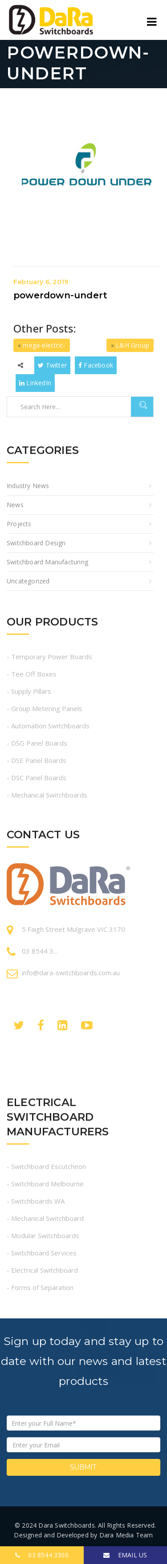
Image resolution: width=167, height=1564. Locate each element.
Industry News (28, 485)
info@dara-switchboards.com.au (71, 972)
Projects (19, 524)
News (15, 504)
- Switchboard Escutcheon (46, 1166)
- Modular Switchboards (43, 1235)
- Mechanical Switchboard (45, 1218)
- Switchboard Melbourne (45, 1183)
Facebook (95, 365)
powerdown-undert (60, 295)
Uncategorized (28, 581)
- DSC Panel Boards (36, 777)
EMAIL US (125, 1555)
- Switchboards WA (36, 1200)
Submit (83, 1467)
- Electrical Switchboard (42, 1270)
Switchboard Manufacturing (47, 562)
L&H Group (132, 345)
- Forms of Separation (40, 1287)
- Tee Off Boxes (32, 673)
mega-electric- (44, 345)
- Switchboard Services (42, 1252)
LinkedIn (35, 383)
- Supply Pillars (29, 691)
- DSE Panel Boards (36, 760)
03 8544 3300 (42, 1555)
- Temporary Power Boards (49, 656)
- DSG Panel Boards (37, 743)
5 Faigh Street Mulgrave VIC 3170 (73, 929)
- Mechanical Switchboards (47, 794)
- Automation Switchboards (48, 725)
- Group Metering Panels (44, 708)
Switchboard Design (36, 543)
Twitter (52, 365)
